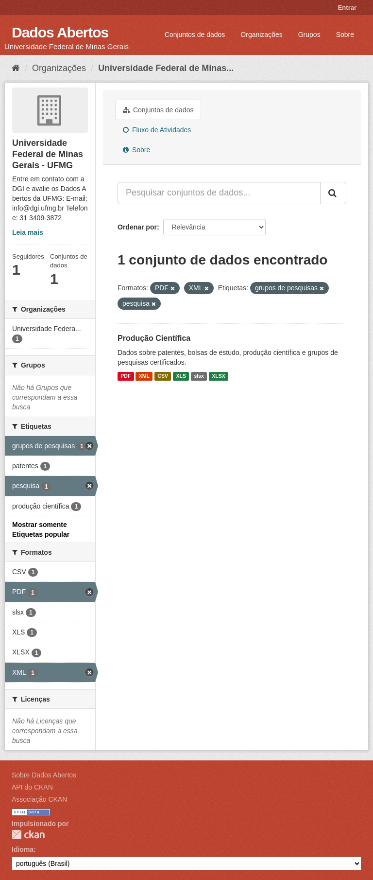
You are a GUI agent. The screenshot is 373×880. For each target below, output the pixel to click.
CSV (162, 376)
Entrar (347, 7)
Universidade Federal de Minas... (166, 68)
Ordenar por (137, 227)
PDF (125, 376)
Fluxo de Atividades (157, 130)
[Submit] (333, 193)
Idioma (23, 849)
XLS (181, 376)
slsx (198, 376)
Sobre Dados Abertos (44, 775)
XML (144, 376)
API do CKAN (32, 787)
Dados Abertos (60, 32)
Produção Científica (154, 338)
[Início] (16, 68)
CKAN (28, 834)
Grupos (309, 34)
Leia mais (27, 232)
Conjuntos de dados (195, 34)
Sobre (345, 34)
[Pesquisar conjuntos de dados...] (219, 193)
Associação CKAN (39, 799)
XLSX (218, 376)
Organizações (261, 34)
